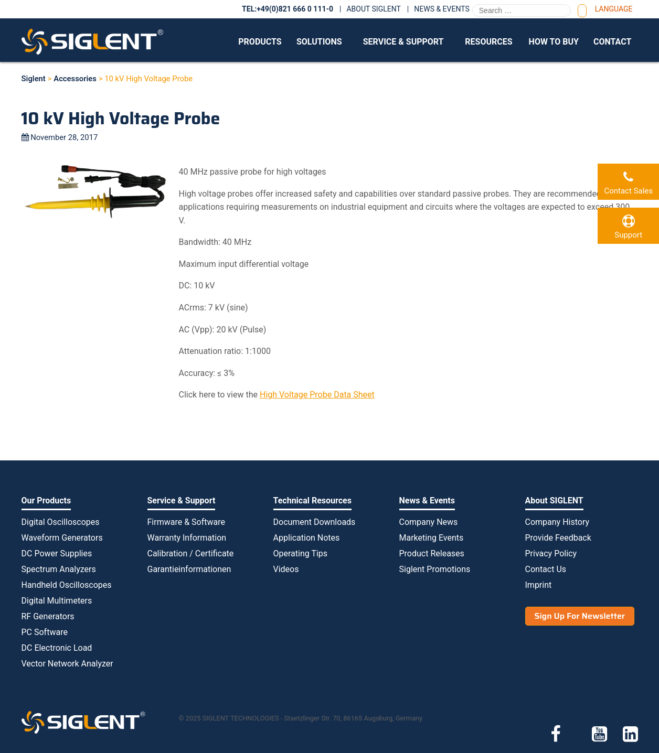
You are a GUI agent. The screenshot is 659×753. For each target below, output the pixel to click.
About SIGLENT (373, 9)
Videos (286, 569)
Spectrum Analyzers (59, 569)
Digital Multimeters (57, 601)
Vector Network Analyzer (67, 664)
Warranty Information (187, 538)
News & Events (442, 9)
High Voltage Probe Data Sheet (317, 395)
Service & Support (403, 42)
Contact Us (546, 569)
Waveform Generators (62, 538)
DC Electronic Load (57, 648)
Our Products (46, 500)
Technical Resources (312, 500)
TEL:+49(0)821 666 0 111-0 (287, 9)
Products (259, 42)
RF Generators (48, 616)
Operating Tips (300, 553)
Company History (557, 522)
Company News (428, 522)
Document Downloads (314, 522)
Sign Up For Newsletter (580, 615)
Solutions (319, 42)
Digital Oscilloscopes (61, 522)
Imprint (538, 585)
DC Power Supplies (57, 553)
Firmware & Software (186, 522)
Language (614, 9)
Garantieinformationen (189, 569)
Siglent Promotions (435, 569)
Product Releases (431, 553)
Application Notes (306, 538)
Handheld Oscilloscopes (67, 585)
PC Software (45, 632)
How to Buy (554, 42)
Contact (612, 42)
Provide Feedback (558, 538)
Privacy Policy (551, 553)
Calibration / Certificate (190, 553)
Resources (488, 42)
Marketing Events (431, 538)
